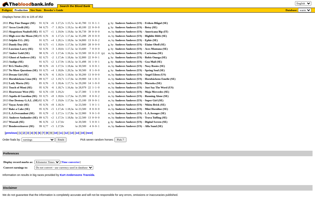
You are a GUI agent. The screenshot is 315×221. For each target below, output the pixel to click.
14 (77, 132)
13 (71, 132)
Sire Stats (36, 10)
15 (82, 132)
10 (55, 132)
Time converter (71, 162)
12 (66, 132)
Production (21, 10)
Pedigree (7, 10)
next (89, 132)
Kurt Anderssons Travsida (77, 174)
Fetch (61, 139)
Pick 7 (120, 139)
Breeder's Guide (53, 10)
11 (60, 132)
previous (11, 132)
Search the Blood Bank (75, 6)
